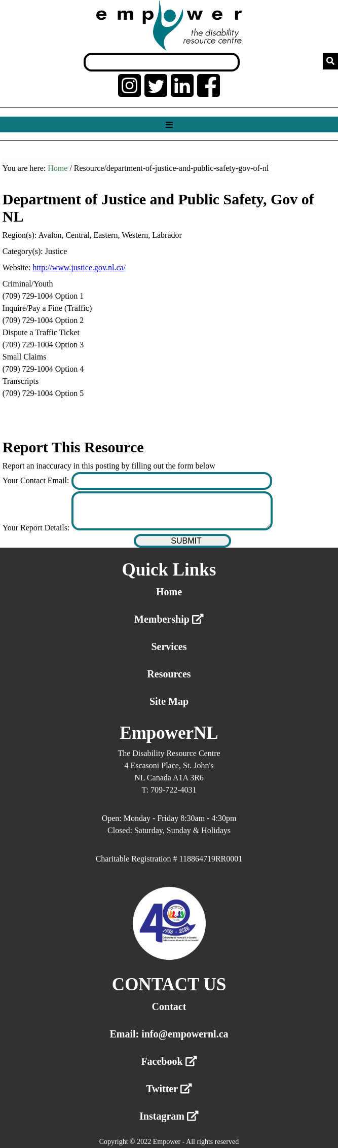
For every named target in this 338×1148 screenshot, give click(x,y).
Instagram (169, 1116)
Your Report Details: (37, 527)
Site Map (169, 701)
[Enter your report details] (171, 510)
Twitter (169, 1088)
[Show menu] (169, 125)
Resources (169, 673)
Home (57, 168)
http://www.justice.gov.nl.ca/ (79, 267)
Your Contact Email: (37, 480)
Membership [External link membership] (169, 619)
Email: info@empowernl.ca (168, 1033)
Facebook (169, 1061)
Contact (169, 1006)
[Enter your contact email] (171, 481)
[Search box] (162, 62)
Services (168, 646)
